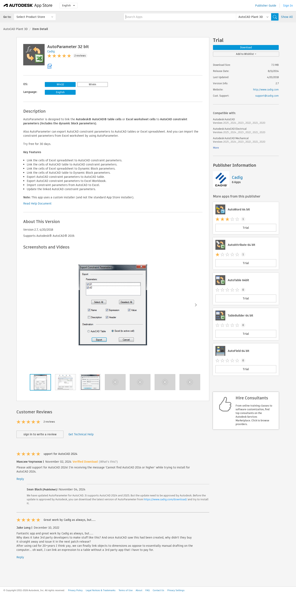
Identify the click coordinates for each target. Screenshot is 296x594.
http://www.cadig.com (266, 89)
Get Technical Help (81, 434)
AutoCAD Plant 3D (15, 29)
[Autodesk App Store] (28, 5)
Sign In (288, 5)
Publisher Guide (265, 5)
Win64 (92, 84)
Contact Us (158, 590)
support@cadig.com (267, 95)
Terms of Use (126, 590)
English (68, 5)
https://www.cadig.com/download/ (165, 499)
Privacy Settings (176, 590)
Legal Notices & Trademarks (101, 590)
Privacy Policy (75, 590)
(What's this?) (108, 462)
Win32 (60, 84)
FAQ (147, 590)
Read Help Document (37, 203)
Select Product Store (30, 17)
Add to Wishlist (246, 54)
